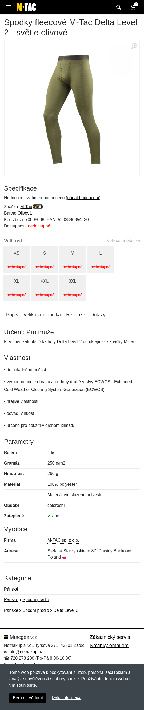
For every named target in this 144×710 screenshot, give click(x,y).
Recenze (75, 314)
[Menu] (9, 7)
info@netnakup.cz (26, 652)
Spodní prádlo (35, 599)
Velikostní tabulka (123, 240)
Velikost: (14, 241)
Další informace (66, 697)
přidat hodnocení (83, 197)
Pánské (11, 589)
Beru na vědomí (28, 698)
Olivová (25, 213)
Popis (12, 314)
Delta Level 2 (65, 610)
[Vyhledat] (118, 7)
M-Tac (26, 206)
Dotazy (97, 314)
